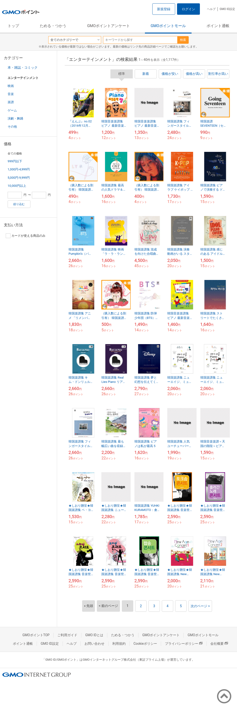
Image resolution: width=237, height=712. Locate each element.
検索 (183, 40)
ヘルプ (211, 9)
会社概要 (219, 643)
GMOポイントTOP (35, 635)
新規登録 (163, 9)
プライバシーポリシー (183, 643)
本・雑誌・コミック (23, 67)
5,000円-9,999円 (19, 177)
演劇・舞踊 (15, 118)
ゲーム (12, 110)
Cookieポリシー (145, 643)
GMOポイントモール (168, 26)
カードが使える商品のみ (25, 235)
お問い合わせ (94, 643)
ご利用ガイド (67, 635)
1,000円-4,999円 (19, 169)
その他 (12, 126)
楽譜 (11, 102)
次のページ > (200, 606)
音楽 (11, 94)
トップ (13, 26)
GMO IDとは (94, 635)
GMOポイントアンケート (108, 26)
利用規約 (119, 643)
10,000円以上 (17, 186)
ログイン (188, 9)
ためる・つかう (53, 26)
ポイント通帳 (218, 26)
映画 (11, 86)
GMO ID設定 (227, 9)
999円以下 (15, 161)
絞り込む (19, 204)
